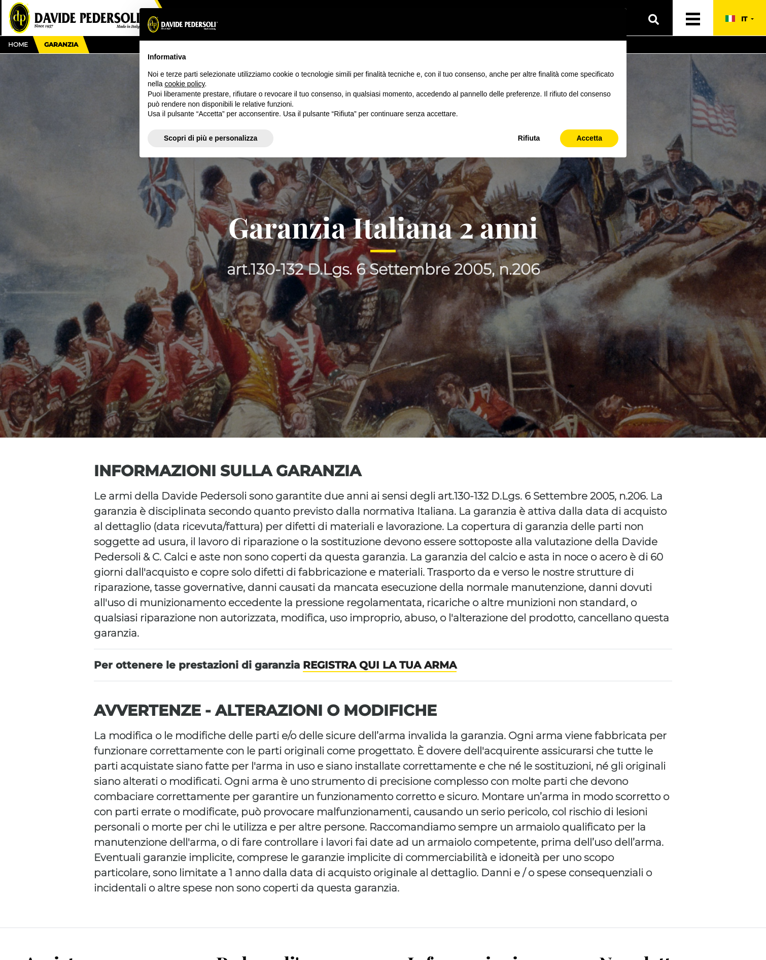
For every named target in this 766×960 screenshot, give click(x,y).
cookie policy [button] (184, 84)
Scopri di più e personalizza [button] (210, 138)
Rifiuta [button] (529, 138)
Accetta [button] (589, 138)
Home (18, 44)
